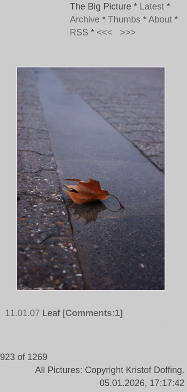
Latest (152, 6)
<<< (105, 32)
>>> (128, 32)
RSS (79, 32)
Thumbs (124, 19)
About (160, 19)
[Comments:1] (92, 313)
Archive (85, 19)
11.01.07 (22, 313)
